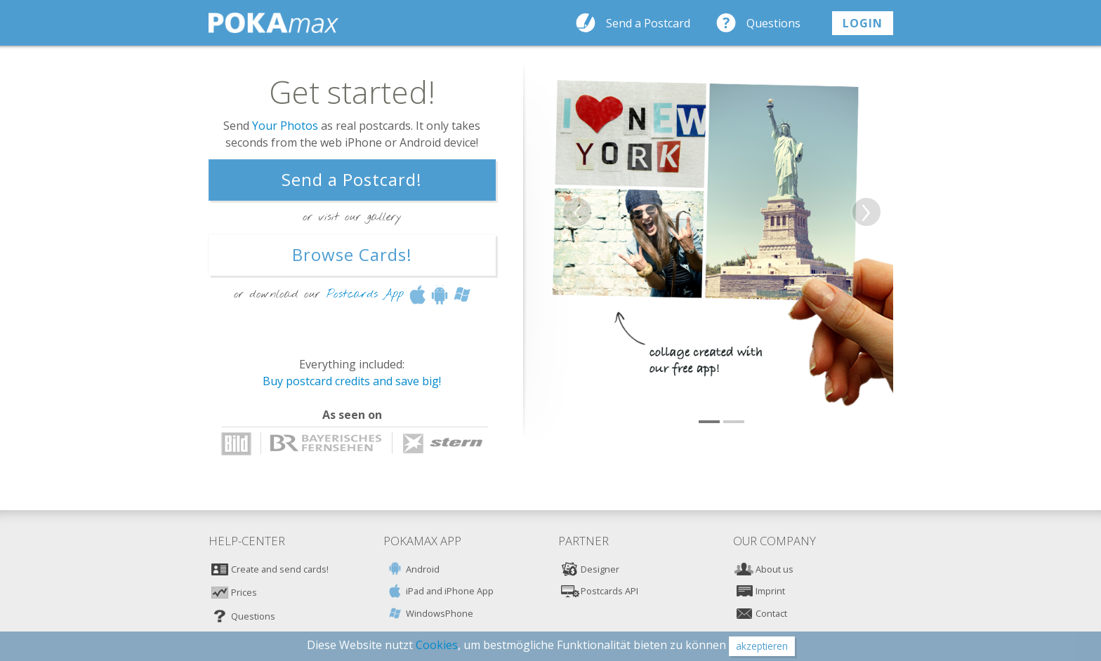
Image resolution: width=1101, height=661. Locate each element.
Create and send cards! (280, 569)
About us (774, 569)
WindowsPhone (439, 613)
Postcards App (365, 293)
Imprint (770, 591)
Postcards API (609, 591)
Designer (600, 569)
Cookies (437, 645)
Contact (771, 613)
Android (423, 569)
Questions (773, 23)
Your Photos (285, 125)
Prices (244, 592)
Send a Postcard (648, 23)
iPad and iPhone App (450, 591)
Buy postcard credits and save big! (352, 381)
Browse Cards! (352, 254)
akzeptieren (762, 646)
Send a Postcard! (352, 179)
